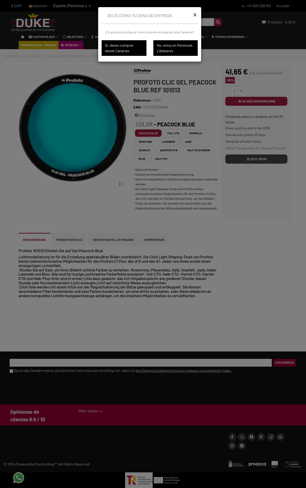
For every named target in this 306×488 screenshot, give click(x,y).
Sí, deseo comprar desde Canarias (119, 48)
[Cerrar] (194, 14)
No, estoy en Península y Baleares (174, 48)
